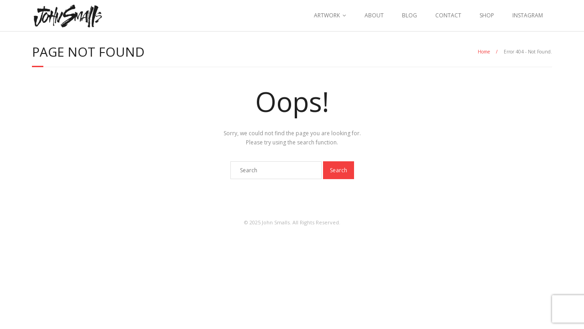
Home (484, 51)
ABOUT (374, 15)
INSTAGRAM (527, 15)
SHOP (487, 15)
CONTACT (448, 15)
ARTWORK (327, 15)
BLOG (409, 15)
